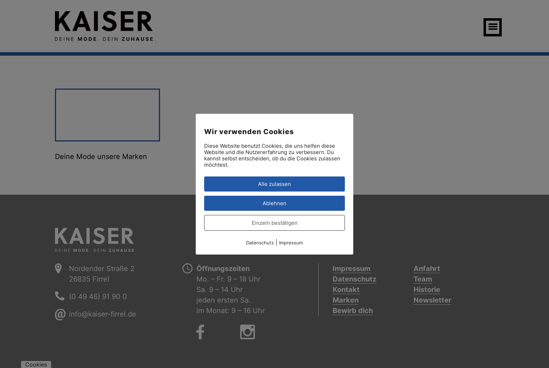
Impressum (291, 242)
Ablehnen (274, 203)
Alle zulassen (274, 183)
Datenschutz (260, 242)
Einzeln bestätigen (275, 222)
